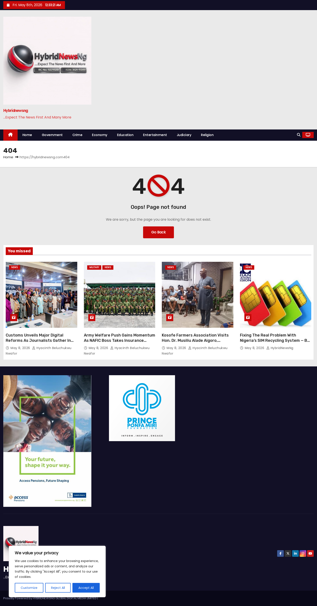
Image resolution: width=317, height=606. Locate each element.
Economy (99, 135)
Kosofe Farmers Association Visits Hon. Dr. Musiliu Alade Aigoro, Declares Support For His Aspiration (197, 340)
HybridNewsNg (279, 348)
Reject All (58, 588)
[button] (298, 134)
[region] (57, 571)
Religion (207, 135)
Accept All (86, 588)
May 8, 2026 (21, 348)
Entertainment (155, 135)
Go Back (158, 232)
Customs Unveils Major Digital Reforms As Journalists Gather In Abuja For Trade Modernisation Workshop (38, 343)
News (14, 267)
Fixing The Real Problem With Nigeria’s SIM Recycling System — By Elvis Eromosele (274, 340)
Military (94, 267)
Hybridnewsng (15, 110)
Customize (29, 588)
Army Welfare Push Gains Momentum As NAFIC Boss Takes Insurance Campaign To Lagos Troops (119, 340)
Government (52, 135)
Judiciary (184, 135)
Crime (77, 135)
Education (125, 135)
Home (27, 135)
